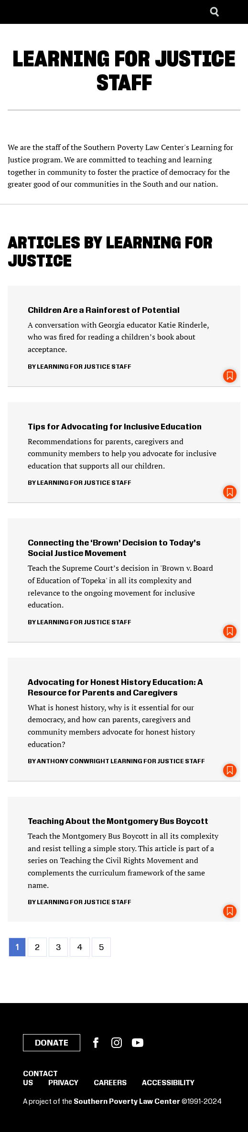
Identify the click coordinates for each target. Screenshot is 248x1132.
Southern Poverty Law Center (127, 1102)
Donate (51, 1043)
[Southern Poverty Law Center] (16, 12)
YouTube (137, 1042)
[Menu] (233, 11)
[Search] (214, 11)
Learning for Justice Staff (84, 367)
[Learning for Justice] (55, 12)
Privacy (63, 1083)
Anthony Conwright (73, 761)
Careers (110, 1083)
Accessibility (168, 1083)
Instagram (116, 1042)
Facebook (95, 1042)
